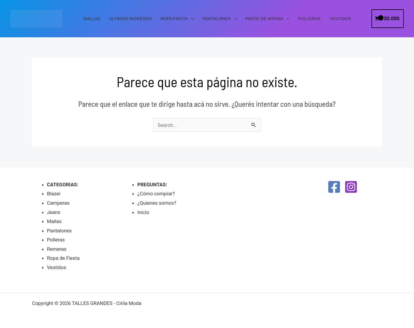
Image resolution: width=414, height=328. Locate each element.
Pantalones (216, 18)
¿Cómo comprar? (156, 194)
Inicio (143, 212)
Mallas (91, 18)
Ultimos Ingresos (130, 18)
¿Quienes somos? (156, 203)
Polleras (309, 18)
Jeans (53, 212)
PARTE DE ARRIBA (264, 18)
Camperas (58, 203)
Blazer (54, 194)
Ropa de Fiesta (63, 258)
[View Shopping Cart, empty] (387, 18)
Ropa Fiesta (174, 18)
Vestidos (340, 18)
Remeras (56, 249)
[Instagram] (351, 187)
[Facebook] (334, 187)
